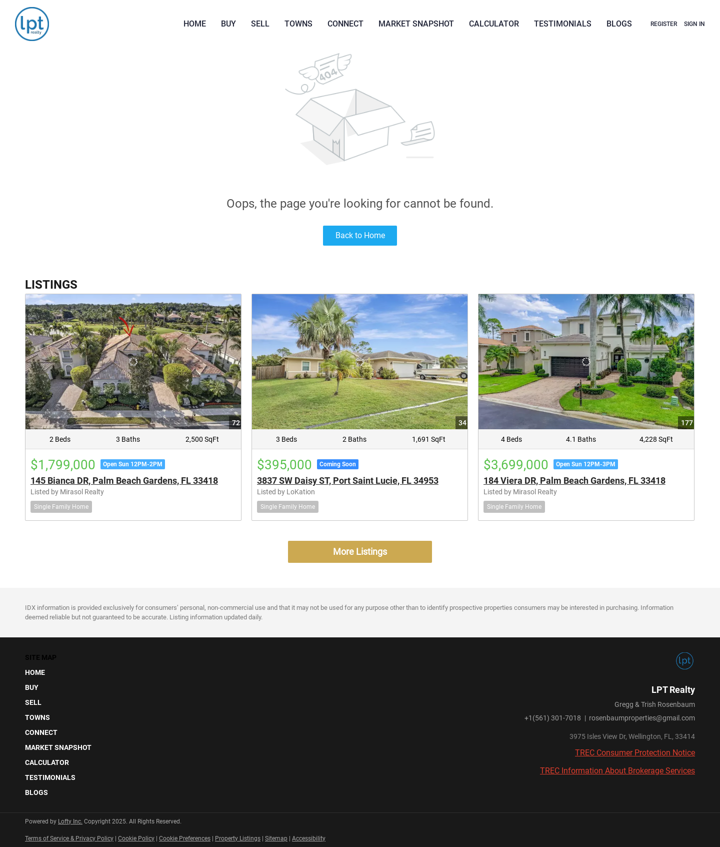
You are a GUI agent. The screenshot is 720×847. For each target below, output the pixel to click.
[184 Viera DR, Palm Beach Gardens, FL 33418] (586, 361)
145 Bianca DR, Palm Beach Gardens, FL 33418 (124, 480)
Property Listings (237, 838)
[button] (61, 672)
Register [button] (663, 24)
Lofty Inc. (70, 821)
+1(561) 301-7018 (552, 718)
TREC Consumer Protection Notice (635, 752)
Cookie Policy (136, 838)
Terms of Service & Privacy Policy (69, 838)
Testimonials (563, 24)
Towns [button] (298, 24)
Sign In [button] (694, 24)
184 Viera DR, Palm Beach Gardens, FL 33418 (575, 480)
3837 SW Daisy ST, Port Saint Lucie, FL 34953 (347, 480)
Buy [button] (228, 24)
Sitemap (276, 838)
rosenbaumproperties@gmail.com (642, 718)
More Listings (360, 551)
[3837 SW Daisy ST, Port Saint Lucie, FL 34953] (360, 361)
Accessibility (309, 838)
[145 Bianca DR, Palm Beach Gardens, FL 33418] (133, 361)
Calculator (494, 24)
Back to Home (360, 235)
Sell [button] (260, 24)
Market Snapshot (416, 24)
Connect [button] (346, 24)
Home (195, 24)
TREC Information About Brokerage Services (617, 770)
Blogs (619, 24)
